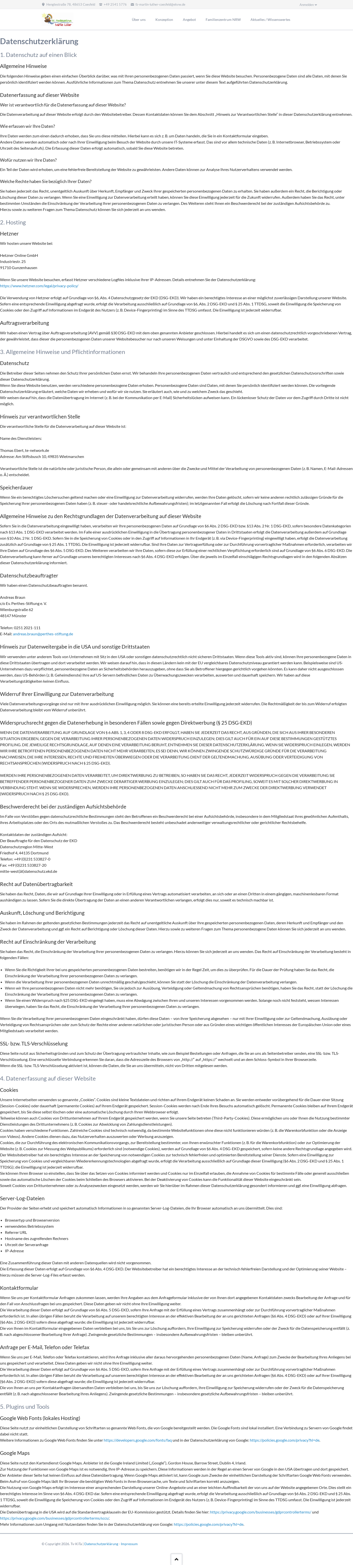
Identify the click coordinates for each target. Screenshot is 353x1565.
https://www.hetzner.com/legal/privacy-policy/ (39, 285)
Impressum (129, 1544)
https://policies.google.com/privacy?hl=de (284, 1440)
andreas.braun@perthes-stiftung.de (43, 633)
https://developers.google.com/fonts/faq (138, 1440)
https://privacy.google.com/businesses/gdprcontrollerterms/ (260, 1512)
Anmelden (307, 5)
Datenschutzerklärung (101, 1544)
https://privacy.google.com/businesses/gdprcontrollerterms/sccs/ (54, 1518)
